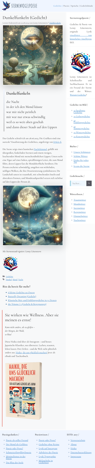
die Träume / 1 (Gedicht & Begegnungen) (27, 304)
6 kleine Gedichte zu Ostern (21, 292)
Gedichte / (58, 6)
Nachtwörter (80, 220)
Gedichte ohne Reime (49, 444)
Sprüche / (75, 6)
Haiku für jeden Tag (81, 161)
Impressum (76, 456)
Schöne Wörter (81, 156)
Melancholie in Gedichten (46, 461)
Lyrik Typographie (47, 456)
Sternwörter (79, 208)
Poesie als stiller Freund (17, 440)
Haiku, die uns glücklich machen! (31, 352)
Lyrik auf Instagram (48, 448)
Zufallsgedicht (55, 23)
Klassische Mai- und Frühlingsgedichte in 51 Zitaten (32, 300)
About (74, 444)
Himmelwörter (81, 216)
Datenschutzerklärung (81, 452)
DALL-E (57, 141)
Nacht (20, 279)
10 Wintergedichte (82, 132)
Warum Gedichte (78, 94)
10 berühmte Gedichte (79, 111)
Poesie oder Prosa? (14, 448)
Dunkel (9, 279)
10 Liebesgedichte (82, 116)
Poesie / (67, 6)
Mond (15, 279)
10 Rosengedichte (82, 136)
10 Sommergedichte (81, 127)
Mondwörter (79, 203)
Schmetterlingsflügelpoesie (18, 452)
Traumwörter (80, 199)
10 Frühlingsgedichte (82, 121)
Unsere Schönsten (82, 152)
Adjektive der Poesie (48, 452)
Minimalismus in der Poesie (15, 457)
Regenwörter (80, 212)
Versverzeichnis (78, 440)
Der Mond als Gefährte (17, 444)
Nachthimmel (40, 149)
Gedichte (9, 276)
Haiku (74, 448)
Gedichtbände (86, 6)
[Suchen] (89, 183)
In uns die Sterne (82, 166)
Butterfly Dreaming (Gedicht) (22, 296)
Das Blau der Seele (14, 462)
